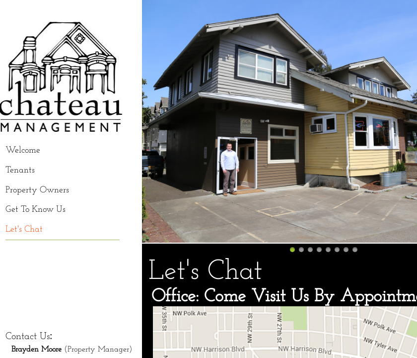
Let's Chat (24, 229)
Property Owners (37, 190)
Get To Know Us (35, 209)
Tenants (20, 170)
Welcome (22, 150)
